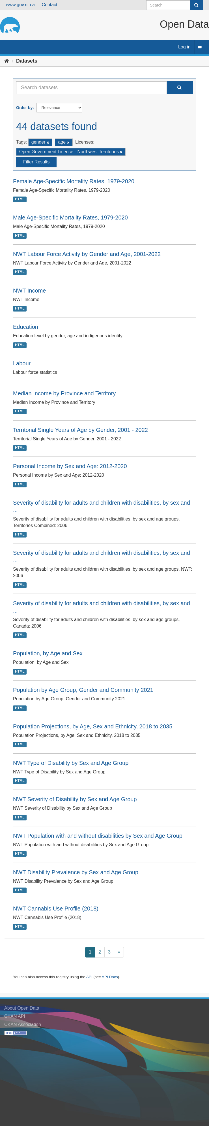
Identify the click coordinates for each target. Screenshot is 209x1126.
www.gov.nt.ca (20, 4)
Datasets (26, 61)
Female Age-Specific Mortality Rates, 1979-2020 (73, 181)
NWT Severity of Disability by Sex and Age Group (75, 799)
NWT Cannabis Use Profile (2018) (55, 908)
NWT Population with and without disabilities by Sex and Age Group (97, 836)
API (89, 977)
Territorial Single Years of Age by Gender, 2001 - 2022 (80, 430)
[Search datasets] (174, 5)
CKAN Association (22, 1024)
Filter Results (36, 161)
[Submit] (196, 5)
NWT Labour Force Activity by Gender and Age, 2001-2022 (87, 254)
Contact (49, 4)
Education (25, 327)
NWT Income (29, 290)
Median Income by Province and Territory (64, 393)
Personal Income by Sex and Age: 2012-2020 (70, 466)
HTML (19, 199)
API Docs (110, 977)
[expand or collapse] (200, 48)
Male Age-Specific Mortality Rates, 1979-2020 (70, 217)
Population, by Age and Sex (48, 653)
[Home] (6, 61)
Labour (22, 363)
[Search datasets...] (91, 87)
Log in (184, 46)
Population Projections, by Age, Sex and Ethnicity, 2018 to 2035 (92, 726)
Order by (24, 107)
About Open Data (21, 1008)
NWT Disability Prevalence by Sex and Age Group (75, 872)
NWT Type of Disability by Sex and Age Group (70, 763)
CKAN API (14, 1016)
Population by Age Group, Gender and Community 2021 (83, 690)
